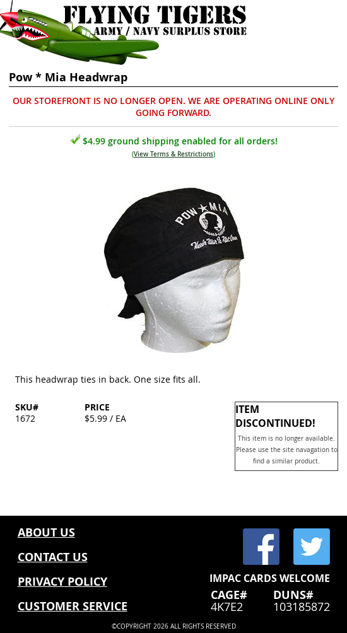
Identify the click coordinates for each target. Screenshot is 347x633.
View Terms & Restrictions (173, 154)
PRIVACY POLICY (62, 581)
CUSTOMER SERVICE (72, 606)
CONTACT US (53, 557)
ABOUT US (46, 532)
